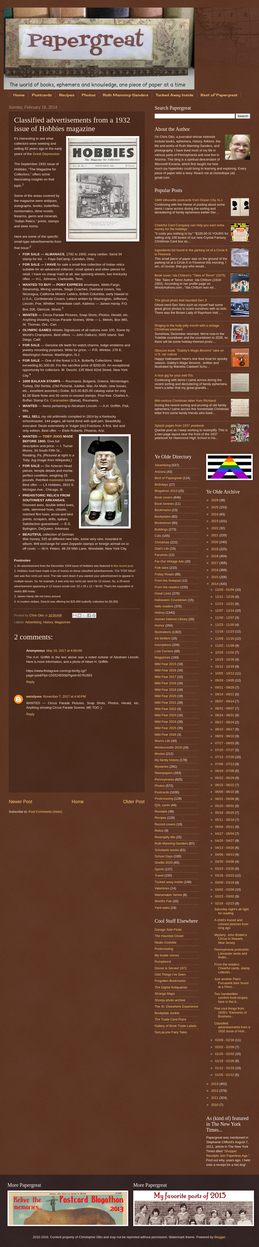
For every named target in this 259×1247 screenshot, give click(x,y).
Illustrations (163, 632)
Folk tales (161, 568)
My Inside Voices (167, 955)
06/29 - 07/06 (225, 771)
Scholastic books (167, 850)
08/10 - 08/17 (225, 729)
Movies (160, 754)
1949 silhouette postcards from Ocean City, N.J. (189, 200)
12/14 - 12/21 (225, 604)
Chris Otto (37, 615)
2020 (215, 542)
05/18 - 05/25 (225, 813)
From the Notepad (168, 580)
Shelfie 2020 (164, 862)
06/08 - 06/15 (225, 792)
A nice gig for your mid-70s (174, 375)
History (48, 622)
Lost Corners (164, 651)
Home (19, 95)
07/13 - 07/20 (225, 757)
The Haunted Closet (169, 936)
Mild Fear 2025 (165, 728)
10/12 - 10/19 (225, 666)
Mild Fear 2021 (165, 702)
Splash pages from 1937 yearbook (179, 425)
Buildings (161, 529)
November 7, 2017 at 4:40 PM (64, 696)
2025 (215, 507)
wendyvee (34, 696)
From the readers (167, 587)
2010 (215, 1105)
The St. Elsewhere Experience (176, 1006)
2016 (215, 570)
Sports (159, 869)
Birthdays (161, 484)
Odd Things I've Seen (170, 974)
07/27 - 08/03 (225, 743)
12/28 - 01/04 (225, 589)
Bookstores (163, 523)
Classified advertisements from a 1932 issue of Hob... (232, 1027)
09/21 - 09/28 (225, 687)
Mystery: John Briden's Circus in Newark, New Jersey (230, 939)
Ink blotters (162, 638)
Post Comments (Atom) (45, 812)
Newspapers (164, 773)
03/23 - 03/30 (225, 868)
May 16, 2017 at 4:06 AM (64, 650)
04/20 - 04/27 (225, 841)
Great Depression (46, 154)
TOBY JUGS (52, 436)
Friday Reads (164, 574)
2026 (215, 500)
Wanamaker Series (168, 895)
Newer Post (20, 801)
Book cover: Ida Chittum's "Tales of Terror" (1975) (190, 275)
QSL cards (162, 805)
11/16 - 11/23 (225, 631)
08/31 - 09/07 (225, 708)
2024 (215, 514)
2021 (215, 535)
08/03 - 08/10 (225, 736)
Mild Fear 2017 (165, 677)
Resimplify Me (165, 837)
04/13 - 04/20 (225, 848)
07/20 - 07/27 (225, 750)
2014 (215, 584)
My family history (167, 760)
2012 (215, 1091)
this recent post (123, 565)
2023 (215, 521)
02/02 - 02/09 (225, 1047)
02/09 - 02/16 (225, 1040)
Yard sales (162, 908)
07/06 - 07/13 (225, 764)
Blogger (219, 1237)
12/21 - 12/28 (225, 597)
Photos (89, 95)
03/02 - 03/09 (225, 889)
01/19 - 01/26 (225, 1061)
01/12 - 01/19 (225, 1068)
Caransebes (59, 400)
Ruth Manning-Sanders (125, 95)
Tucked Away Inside (174, 95)
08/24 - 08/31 (225, 715)
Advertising (33, 622)
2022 (215, 528)
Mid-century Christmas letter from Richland (185, 400)
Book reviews (164, 504)
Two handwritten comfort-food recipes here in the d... (230, 998)
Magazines (62, 622)
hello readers (164, 606)
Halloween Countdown (171, 600)
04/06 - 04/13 (225, 854)
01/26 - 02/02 (225, 1054)
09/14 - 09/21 (225, 694)
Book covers (163, 497)
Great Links (163, 593)
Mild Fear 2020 (165, 696)
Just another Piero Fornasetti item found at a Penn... (231, 983)
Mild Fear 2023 (165, 715)
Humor (159, 625)
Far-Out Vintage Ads (169, 561)
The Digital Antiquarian (171, 987)
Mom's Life (162, 741)
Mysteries (161, 766)
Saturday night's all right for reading (231, 911)
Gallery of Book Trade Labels (175, 1026)
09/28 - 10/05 (225, 680)
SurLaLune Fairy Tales (171, 1032)
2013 (215, 1084)
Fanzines (161, 555)
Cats (158, 536)
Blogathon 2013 (166, 491)
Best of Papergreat (168, 478)
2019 (215, 549)
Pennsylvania (164, 779)
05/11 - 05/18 (225, 820)
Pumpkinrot (163, 961)
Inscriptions (163, 645)
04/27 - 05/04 (225, 833)
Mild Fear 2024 (165, 722)
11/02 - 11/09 (225, 645)
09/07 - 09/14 (225, 701)
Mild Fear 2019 (165, 690)
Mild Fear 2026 (165, 734)
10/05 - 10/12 (225, 673)
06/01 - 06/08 (225, 799)
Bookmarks (163, 510)
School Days (164, 856)
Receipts (161, 811)
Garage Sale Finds (168, 929)
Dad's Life (162, 548)
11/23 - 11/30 (225, 625)
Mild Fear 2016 (165, 670)
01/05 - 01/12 (225, 1075)
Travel (159, 875)
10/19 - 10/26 (225, 659)
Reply (30, 682)
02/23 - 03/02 (225, 896)
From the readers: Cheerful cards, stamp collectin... (232, 968)
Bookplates (163, 516)
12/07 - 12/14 (225, 610)
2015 (215, 577)
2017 (215, 563)
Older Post (134, 801)
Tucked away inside (169, 882)
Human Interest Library (171, 619)
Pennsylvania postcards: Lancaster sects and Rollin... (231, 953)
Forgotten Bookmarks (170, 981)
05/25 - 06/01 (225, 806)
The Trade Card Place (170, 1019)
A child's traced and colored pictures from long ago (231, 924)
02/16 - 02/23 (225, 903)
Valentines (162, 888)
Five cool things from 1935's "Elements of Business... (230, 1012)
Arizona (160, 472)
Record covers (165, 824)
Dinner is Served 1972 (171, 968)
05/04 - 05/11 (225, 827)
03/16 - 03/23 (225, 875)
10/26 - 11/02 (225, 652)
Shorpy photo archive (170, 1000)
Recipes (66, 95)
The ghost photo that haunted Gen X (181, 300)
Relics (159, 830)
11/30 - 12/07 (225, 617)
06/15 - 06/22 (225, 785)
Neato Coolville (166, 942)
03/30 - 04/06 (225, 861)
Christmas (162, 542)
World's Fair (163, 901)
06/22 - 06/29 (225, 778)
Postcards (42, 95)
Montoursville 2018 (168, 747)
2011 (215, 1098)
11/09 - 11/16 (225, 638)
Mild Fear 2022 (165, 709)
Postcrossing (164, 798)
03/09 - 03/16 (225, 882)
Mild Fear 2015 (165, 664)
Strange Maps (165, 993)
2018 (215, 556)
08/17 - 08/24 (225, 722)
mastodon (56, 480)
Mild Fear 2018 (165, 683)
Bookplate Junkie (167, 1013)
